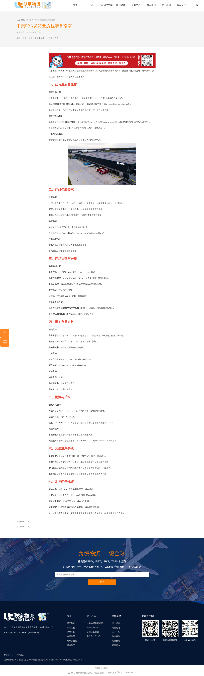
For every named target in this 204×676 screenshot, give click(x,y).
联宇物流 (21, 20)
